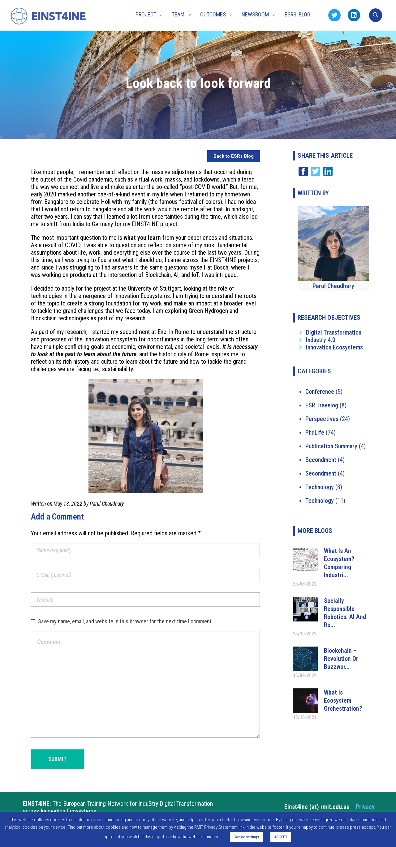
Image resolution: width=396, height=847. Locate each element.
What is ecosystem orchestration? (343, 700)
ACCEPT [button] (280, 837)
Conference (319, 391)
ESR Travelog (321, 405)
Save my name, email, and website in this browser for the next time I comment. (125, 621)
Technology (319, 487)
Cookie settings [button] (246, 837)
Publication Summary (331, 446)
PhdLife (314, 432)
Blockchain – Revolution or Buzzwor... (341, 658)
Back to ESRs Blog (233, 156)
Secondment (320, 459)
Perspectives (321, 419)
